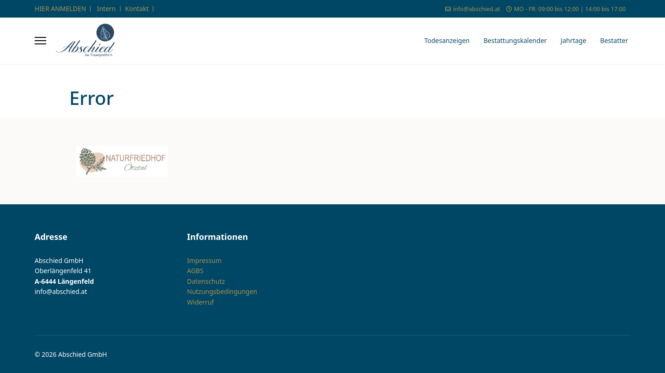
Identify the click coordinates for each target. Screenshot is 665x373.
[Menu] (40, 41)
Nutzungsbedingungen (222, 291)
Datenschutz (206, 281)
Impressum (204, 260)
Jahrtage (573, 40)
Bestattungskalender (515, 40)
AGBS (195, 270)
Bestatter (614, 40)
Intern (106, 8)
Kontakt (137, 8)
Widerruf (200, 302)
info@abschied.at (476, 9)
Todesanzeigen (447, 40)
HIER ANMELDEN (60, 8)
